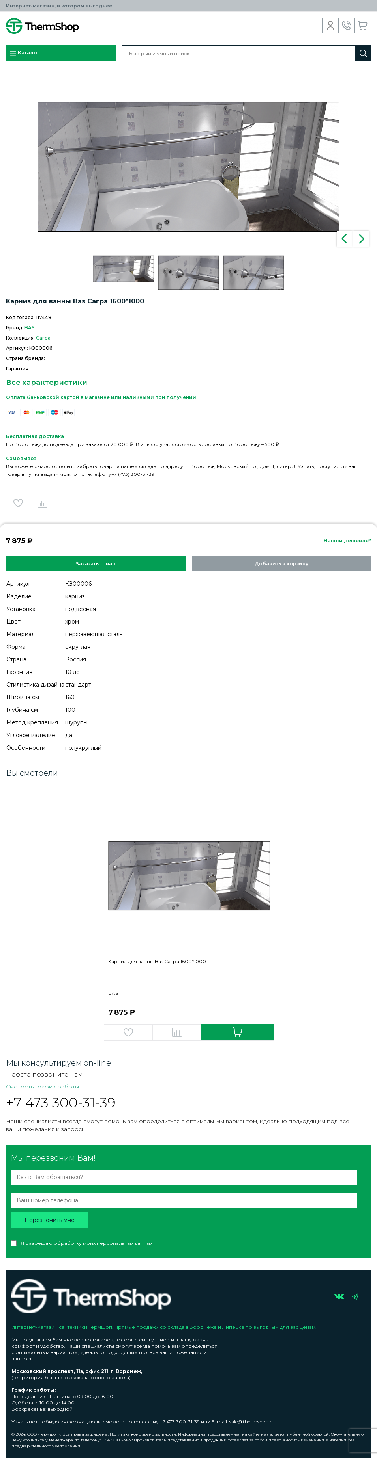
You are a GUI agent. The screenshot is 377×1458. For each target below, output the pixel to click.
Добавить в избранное (18, 503)
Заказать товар (96, 563)
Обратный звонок (347, 25)
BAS (29, 328)
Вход (331, 25)
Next (361, 239)
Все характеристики (46, 382)
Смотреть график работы (42, 1086)
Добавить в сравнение (42, 503)
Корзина (363, 25)
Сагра (43, 338)
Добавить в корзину (281, 563)
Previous (345, 239)
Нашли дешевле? (347, 541)
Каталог (24, 53)
